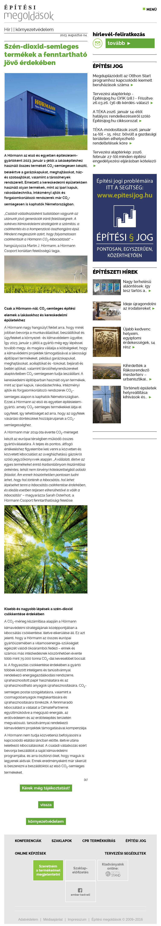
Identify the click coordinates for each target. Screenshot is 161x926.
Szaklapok (62, 841)
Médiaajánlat (53, 919)
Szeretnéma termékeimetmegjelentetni (48, 870)
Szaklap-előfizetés (80, 870)
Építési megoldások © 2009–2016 (117, 919)
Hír (7, 29)
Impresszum (77, 919)
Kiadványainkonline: (113, 869)
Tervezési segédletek (125, 853)
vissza (46, 804)
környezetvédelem (35, 29)
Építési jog (136, 841)
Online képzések (30, 853)
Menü (151, 9)
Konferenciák (28, 841)
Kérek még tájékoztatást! (46, 788)
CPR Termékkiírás (98, 841)
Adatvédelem (28, 919)
